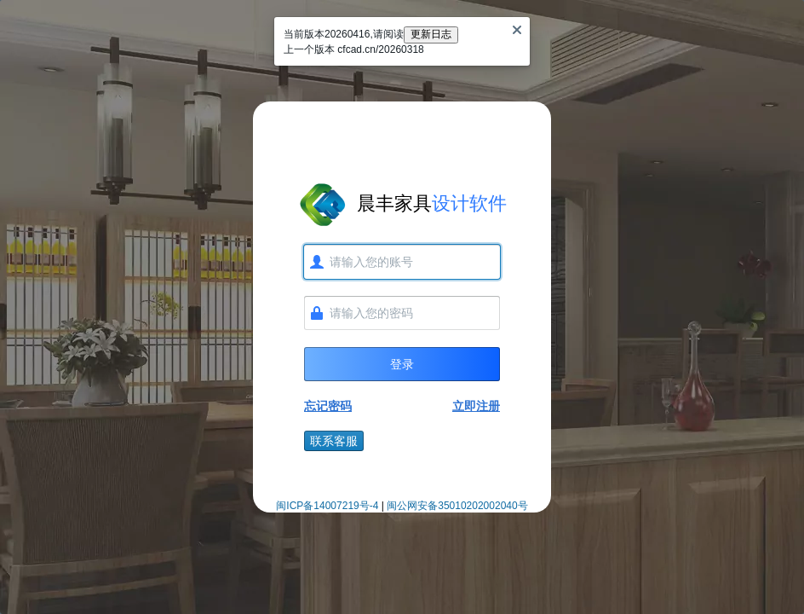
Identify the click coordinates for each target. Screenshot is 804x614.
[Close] (517, 30)
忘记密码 (328, 406)
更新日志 (431, 34)
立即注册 (476, 406)
